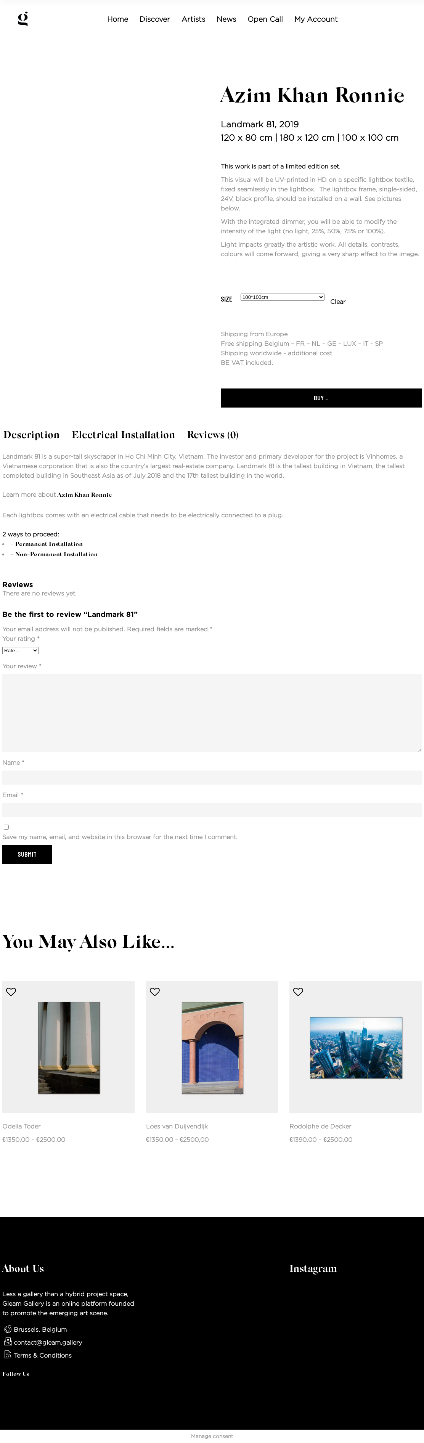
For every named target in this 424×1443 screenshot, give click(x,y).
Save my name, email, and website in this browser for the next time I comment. (120, 837)
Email (12, 795)
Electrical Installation (123, 436)
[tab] (31, 436)
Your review (22, 666)
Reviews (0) (213, 436)
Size (226, 299)
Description (31, 436)
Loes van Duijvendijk (177, 1126)
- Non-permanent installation (54, 555)
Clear (337, 302)
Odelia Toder (21, 1126)
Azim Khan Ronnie (313, 97)
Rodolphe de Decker (320, 1126)
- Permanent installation (47, 544)
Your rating (21, 639)
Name (13, 762)
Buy (319, 397)
